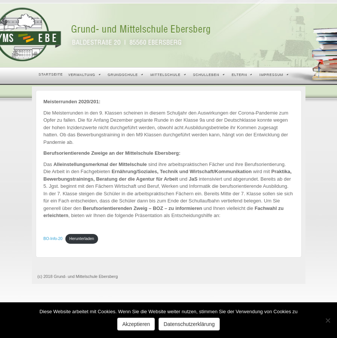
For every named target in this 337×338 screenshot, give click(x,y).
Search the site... (295, 74)
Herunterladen (82, 239)
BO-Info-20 (53, 239)
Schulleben (208, 74)
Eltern (241, 74)
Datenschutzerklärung (189, 324)
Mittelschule (168, 74)
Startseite (50, 74)
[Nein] (327, 320)
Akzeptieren (136, 324)
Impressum (273, 74)
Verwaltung (84, 74)
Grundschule (125, 74)
